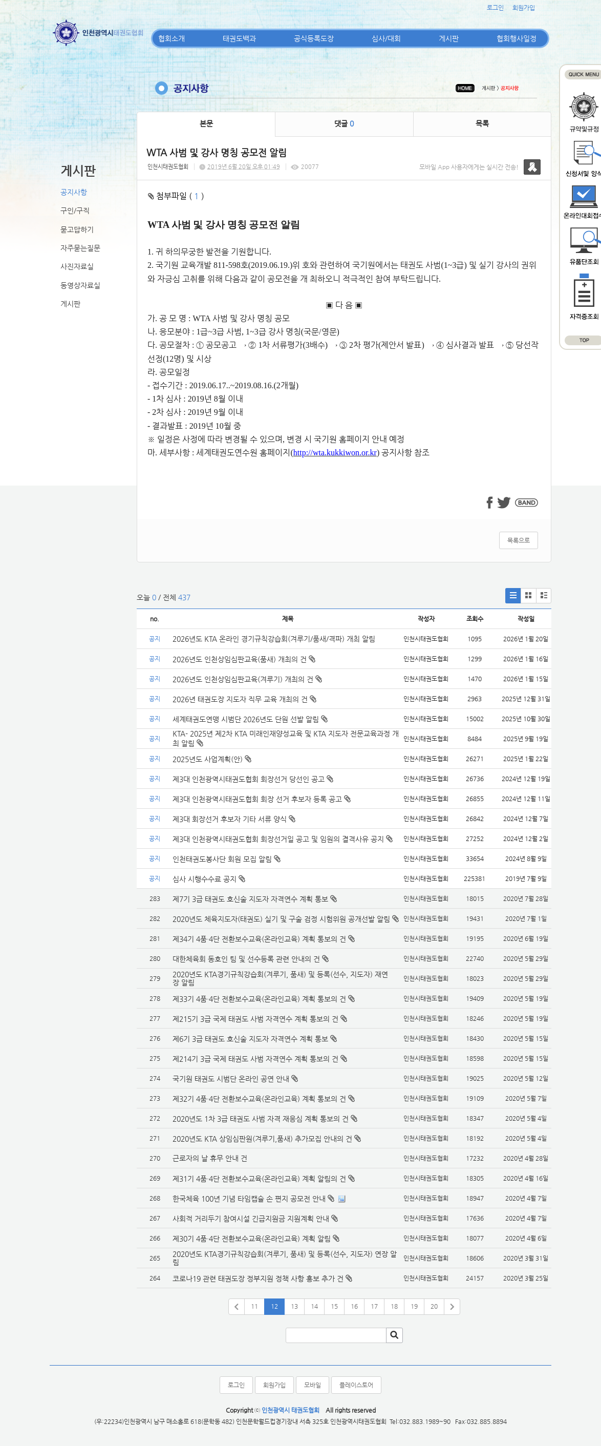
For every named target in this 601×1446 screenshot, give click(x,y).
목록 (482, 123)
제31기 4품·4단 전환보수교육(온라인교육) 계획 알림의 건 (259, 1179)
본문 (206, 123)
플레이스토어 (356, 1385)
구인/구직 (75, 210)
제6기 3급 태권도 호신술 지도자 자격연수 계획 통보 (250, 1039)
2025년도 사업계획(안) (212, 759)
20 (434, 1306)
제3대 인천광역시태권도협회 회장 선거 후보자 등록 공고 (262, 799)
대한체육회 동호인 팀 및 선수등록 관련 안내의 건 (246, 959)
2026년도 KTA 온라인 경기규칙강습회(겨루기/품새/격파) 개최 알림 (274, 639)
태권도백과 (239, 38)
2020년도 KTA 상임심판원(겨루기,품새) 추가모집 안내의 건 (262, 1139)
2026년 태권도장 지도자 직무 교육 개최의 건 (244, 699)
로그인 (495, 7)
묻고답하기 (77, 229)
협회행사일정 (516, 38)
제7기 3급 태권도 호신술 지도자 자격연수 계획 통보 (250, 899)
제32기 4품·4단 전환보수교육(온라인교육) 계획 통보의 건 (259, 1099)
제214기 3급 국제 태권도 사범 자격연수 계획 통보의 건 (255, 1059)
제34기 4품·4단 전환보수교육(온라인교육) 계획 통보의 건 (259, 939)
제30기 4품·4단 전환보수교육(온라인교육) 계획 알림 (252, 1238)
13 (294, 1306)
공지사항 (73, 192)
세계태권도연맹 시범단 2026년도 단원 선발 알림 (250, 719)
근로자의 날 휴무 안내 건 (210, 1158)
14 (314, 1306)
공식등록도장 (314, 38)
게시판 (449, 38)
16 (354, 1306)
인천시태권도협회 (167, 166)
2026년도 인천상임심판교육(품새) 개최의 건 (244, 659)
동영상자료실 (80, 285)
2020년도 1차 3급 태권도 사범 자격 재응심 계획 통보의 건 (261, 1119)
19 (414, 1306)
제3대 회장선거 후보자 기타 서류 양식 (234, 819)
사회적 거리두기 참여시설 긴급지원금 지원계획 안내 (251, 1218)
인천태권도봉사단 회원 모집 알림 (227, 859)
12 (274, 1306)
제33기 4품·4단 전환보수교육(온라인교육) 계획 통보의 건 (259, 999)
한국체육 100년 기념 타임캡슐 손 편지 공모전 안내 (249, 1198)
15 (334, 1306)
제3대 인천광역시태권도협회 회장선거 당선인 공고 (253, 779)
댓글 (344, 123)
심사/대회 (386, 38)
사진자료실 (77, 266)
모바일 (312, 1385)
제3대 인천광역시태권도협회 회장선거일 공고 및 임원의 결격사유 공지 (283, 839)
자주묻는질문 (80, 248)
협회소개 (171, 38)
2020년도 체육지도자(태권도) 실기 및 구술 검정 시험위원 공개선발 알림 (281, 919)
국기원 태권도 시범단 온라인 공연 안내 (231, 1079)
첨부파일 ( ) (176, 196)
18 (394, 1306)
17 (374, 1306)
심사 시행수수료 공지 (209, 879)
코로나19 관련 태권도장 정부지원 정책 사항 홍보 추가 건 (258, 1278)
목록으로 (518, 540)
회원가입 (523, 7)
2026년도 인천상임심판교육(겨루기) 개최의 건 (247, 679)
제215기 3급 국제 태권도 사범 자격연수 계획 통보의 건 (255, 1019)
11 (254, 1306)
